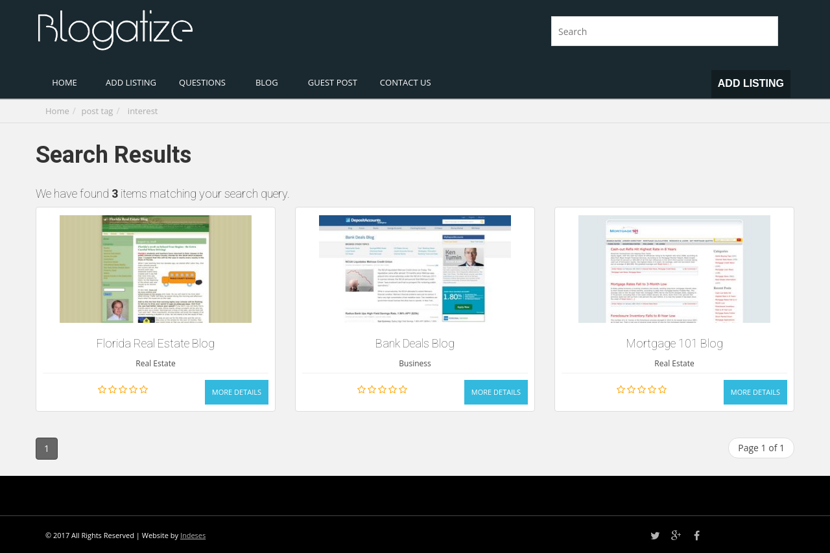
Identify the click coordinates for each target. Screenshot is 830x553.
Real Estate (155, 363)
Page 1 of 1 (761, 447)
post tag (97, 111)
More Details (236, 392)
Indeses (193, 535)
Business (415, 363)
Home (57, 111)
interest (143, 111)
